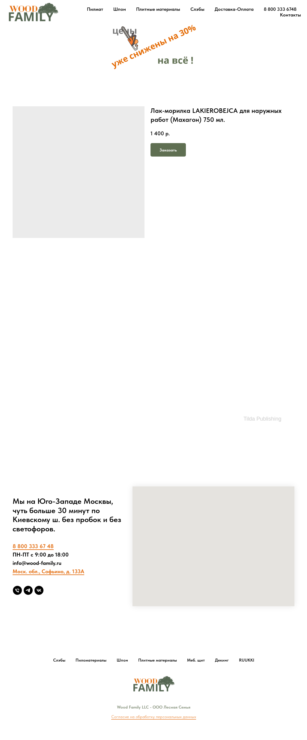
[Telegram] (28, 590)
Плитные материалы (158, 9)
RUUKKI (246, 660)
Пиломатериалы (91, 660)
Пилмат (95, 9)
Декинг (222, 660)
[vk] (38, 590)
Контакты (290, 15)
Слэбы (197, 9)
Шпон (119, 9)
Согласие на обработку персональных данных (153, 716)
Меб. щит (196, 660)
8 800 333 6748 (280, 9)
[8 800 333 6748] (17, 590)
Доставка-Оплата (234, 9)
